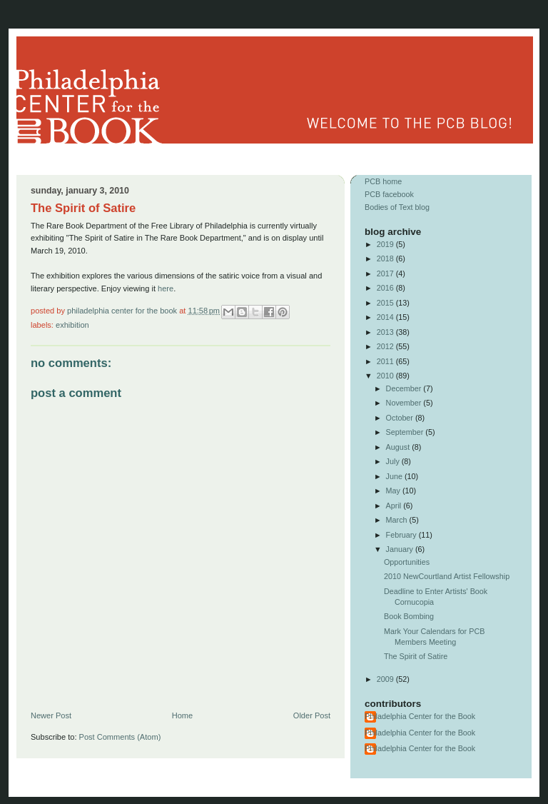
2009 (386, 679)
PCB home (383, 181)
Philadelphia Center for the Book (123, 310)
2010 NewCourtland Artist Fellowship (446, 576)
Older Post (311, 715)
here (165, 288)
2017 (386, 273)
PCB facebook (389, 194)
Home (182, 715)
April (395, 505)
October (400, 417)
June (395, 476)
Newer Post (51, 715)
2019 (386, 244)
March (398, 520)
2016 (386, 287)
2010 (386, 375)
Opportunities (407, 562)
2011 (386, 361)
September (406, 432)
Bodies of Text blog (397, 207)
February (402, 535)
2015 (386, 302)
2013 (386, 332)
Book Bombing (409, 616)
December (405, 388)
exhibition (72, 325)
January (400, 549)
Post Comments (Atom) (120, 737)
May (394, 490)
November (405, 402)
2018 (386, 258)
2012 (386, 346)
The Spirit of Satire (415, 656)
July (394, 461)
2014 (386, 317)
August (399, 447)
